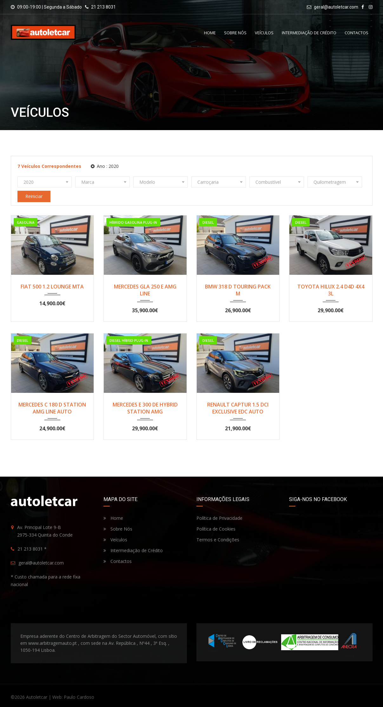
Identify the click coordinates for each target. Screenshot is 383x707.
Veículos (264, 32)
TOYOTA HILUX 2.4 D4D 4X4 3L (330, 290)
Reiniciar (34, 196)
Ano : (105, 166)
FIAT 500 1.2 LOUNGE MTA (52, 286)
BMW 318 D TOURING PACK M (238, 290)
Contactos (356, 32)
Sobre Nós (235, 32)
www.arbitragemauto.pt (52, 643)
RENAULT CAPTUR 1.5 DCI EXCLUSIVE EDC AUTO (237, 408)
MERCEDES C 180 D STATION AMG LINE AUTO (52, 408)
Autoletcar (36, 697)
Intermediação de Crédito (309, 32)
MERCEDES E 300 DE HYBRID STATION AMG (145, 408)
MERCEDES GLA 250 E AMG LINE (145, 290)
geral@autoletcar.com (336, 7)
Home (210, 32)
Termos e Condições (217, 540)
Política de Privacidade (219, 518)
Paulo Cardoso (79, 697)
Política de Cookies (215, 529)
